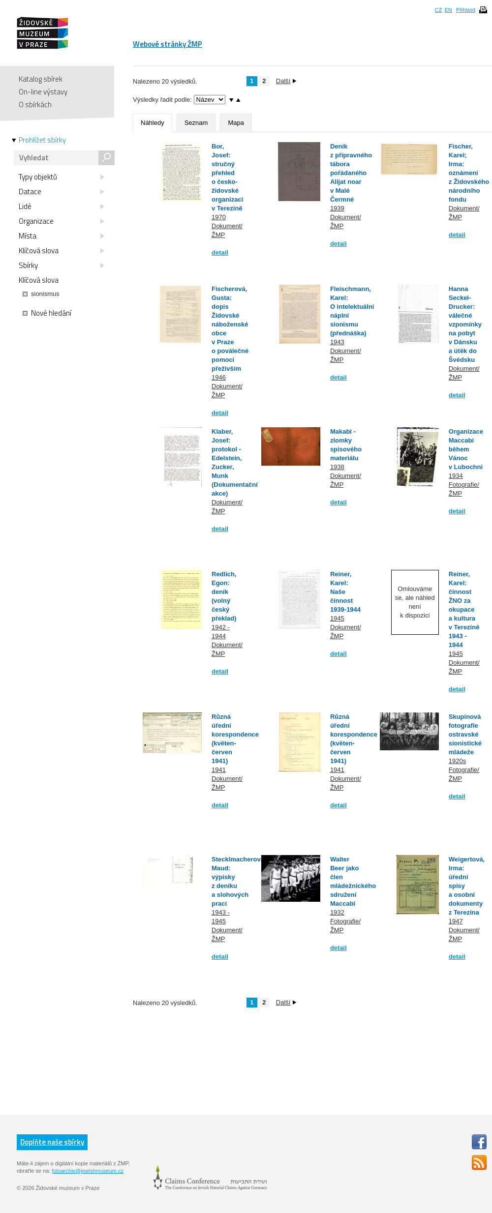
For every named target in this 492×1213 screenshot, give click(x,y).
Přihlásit (465, 10)
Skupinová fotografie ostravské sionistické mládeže (465, 734)
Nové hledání (47, 313)
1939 (337, 208)
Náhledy (152, 122)
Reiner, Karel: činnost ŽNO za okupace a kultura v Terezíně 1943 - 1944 (464, 609)
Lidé (61, 206)
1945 (337, 618)
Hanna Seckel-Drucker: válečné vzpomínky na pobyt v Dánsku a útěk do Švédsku (465, 324)
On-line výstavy (43, 91)
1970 (219, 217)
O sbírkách (35, 104)
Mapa (236, 122)
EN (448, 10)
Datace (61, 191)
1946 (219, 377)
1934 (456, 475)
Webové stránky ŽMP (167, 44)
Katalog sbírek (40, 79)
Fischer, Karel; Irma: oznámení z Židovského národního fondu (469, 173)
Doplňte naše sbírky (52, 1142)
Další (286, 81)
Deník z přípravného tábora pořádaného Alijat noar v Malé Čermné (351, 173)
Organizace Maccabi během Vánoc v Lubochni (466, 449)
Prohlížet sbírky (42, 140)
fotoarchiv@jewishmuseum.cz (87, 1171)
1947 (456, 921)
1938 (337, 467)
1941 (219, 769)
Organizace (61, 221)
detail (220, 252)
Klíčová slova (61, 250)
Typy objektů (61, 177)
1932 (337, 912)
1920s (457, 761)
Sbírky (61, 265)
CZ (438, 10)
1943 (337, 342)
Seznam (196, 122)
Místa (61, 236)
